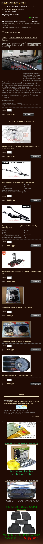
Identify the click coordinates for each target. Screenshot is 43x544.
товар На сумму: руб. (14, 10)
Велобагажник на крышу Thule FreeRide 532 (18, 182)
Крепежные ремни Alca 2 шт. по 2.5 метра (17, 307)
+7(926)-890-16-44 (10, 14)
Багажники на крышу (16, 38)
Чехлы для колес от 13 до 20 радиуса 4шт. (17, 375)
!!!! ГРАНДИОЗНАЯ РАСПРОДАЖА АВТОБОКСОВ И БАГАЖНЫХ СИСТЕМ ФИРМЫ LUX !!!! (21, 402)
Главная (4, 38)
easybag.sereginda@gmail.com (15, 21)
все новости (35, 416)
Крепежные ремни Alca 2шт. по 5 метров (17, 341)
